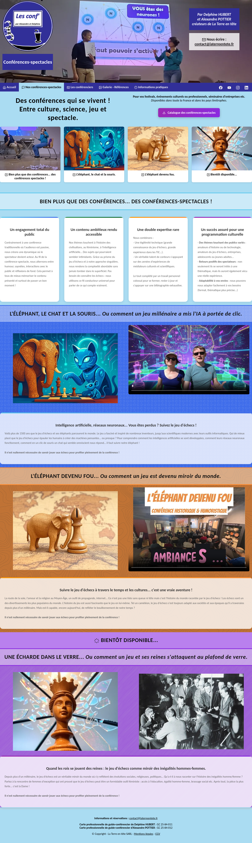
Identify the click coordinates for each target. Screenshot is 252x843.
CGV (157, 838)
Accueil (9, 87)
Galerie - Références (114, 87)
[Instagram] (238, 87)
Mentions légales (143, 838)
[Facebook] (221, 87)
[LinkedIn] (246, 87)
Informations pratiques (151, 87)
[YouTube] (229, 87)
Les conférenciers (80, 87)
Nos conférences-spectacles (41, 87)
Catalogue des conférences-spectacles (189, 113)
